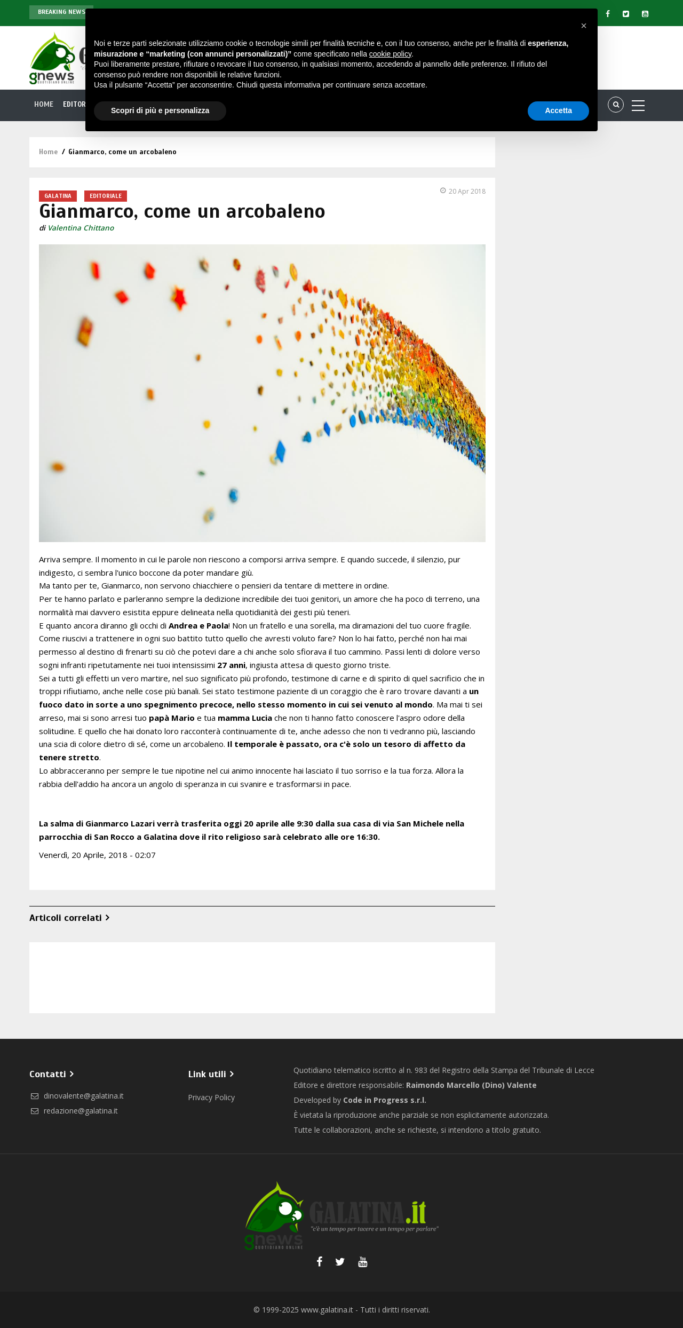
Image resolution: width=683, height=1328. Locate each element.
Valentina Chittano (80, 228)
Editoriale (106, 196)
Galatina (58, 196)
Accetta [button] (558, 110)
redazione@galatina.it (73, 1111)
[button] (583, 25)
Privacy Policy (211, 1097)
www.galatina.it (327, 1310)
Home (44, 104)
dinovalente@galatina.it (76, 1096)
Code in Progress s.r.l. (384, 1100)
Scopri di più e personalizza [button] (160, 110)
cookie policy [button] (390, 54)
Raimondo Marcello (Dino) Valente (471, 1085)
